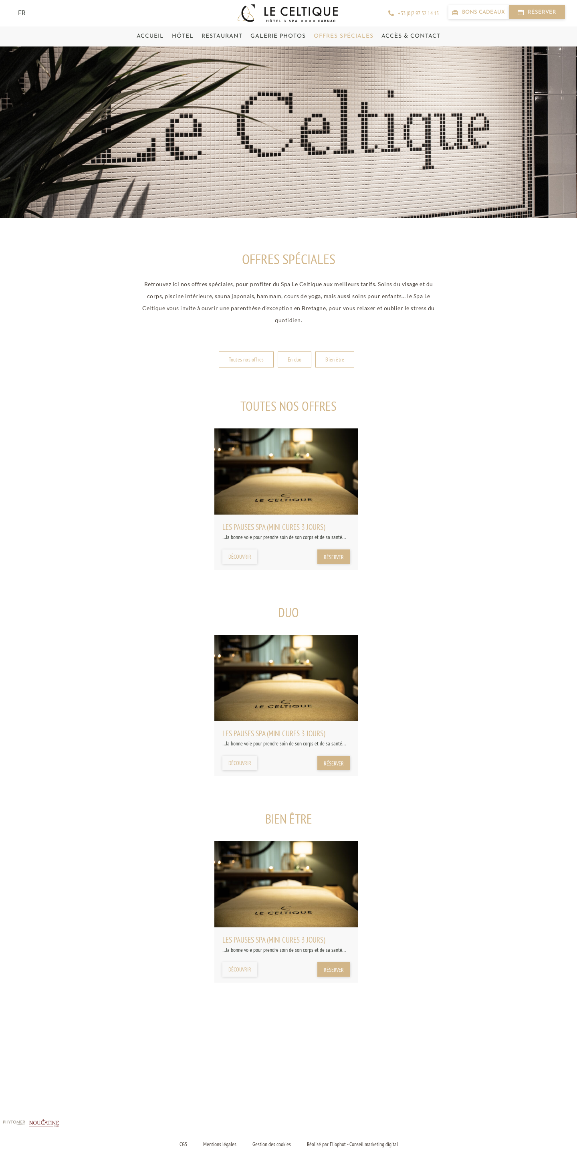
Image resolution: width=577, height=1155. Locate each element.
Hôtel (183, 36)
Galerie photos (278, 36)
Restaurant (222, 36)
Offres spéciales (343, 36)
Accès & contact (410, 36)
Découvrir (239, 556)
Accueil (150, 36)
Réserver (334, 557)
